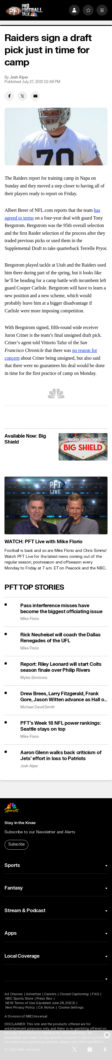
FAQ (95, 994)
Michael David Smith (37, 707)
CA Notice (46, 1007)
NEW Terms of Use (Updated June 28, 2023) (40, 1003)
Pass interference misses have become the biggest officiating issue (61, 609)
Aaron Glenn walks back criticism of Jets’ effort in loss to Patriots (60, 756)
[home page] (24, 10)
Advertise (33, 994)
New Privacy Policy (20, 1007)
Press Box (44, 998)
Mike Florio (29, 619)
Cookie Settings (71, 1007)
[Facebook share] (9, 96)
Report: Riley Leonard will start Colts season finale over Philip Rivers (61, 667)
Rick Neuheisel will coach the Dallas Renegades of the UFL (60, 638)
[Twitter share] (22, 96)
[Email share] (35, 96)
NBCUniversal (36, 1016)
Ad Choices (13, 994)
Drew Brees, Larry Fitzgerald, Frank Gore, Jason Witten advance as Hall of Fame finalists (63, 697)
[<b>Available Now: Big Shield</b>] (83, 447)
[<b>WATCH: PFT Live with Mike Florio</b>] (55, 505)
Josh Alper (19, 77)
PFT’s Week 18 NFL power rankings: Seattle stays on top (60, 726)
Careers (50, 994)
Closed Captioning (74, 994)
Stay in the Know (20, 823)
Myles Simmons (33, 678)
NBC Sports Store (19, 998)
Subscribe (16, 844)
